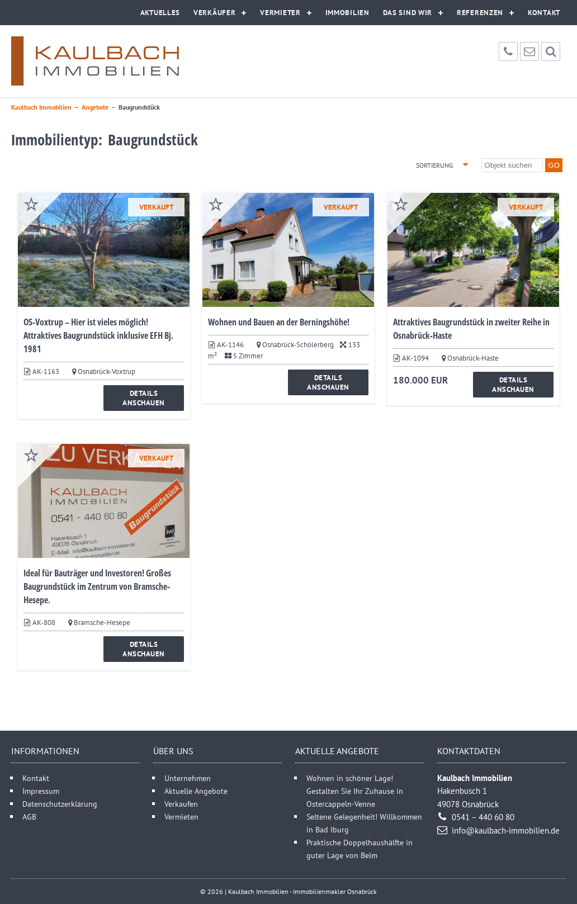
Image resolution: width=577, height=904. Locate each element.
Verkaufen (181, 803)
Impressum (40, 790)
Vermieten (181, 816)
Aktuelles (160, 12)
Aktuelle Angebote (196, 790)
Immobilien (347, 12)
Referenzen (480, 12)
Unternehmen (187, 778)
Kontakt (544, 12)
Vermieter (280, 12)
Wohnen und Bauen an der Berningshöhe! (278, 322)
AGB (29, 816)
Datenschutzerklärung (59, 803)
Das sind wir (407, 12)
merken (31, 204)
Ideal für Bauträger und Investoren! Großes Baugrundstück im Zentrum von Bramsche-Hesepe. (97, 586)
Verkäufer (214, 12)
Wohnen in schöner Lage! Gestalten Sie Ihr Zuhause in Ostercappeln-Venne (354, 791)
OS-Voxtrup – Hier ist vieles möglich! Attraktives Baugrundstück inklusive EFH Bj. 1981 (98, 335)
